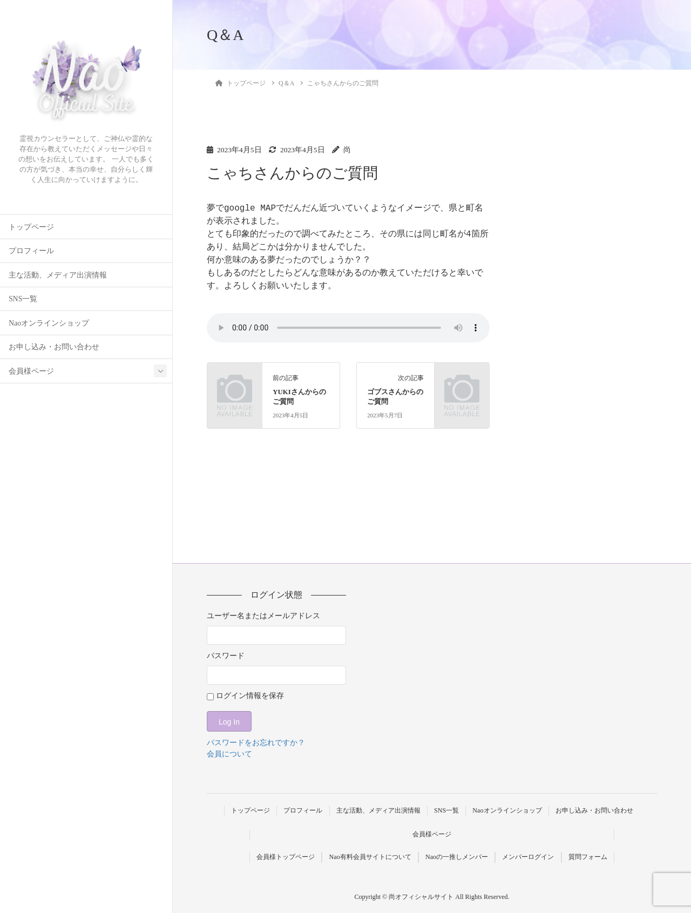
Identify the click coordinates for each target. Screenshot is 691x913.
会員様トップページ (285, 857)
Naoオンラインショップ (49, 323)
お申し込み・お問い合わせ (54, 347)
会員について (229, 754)
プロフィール (31, 251)
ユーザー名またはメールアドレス (263, 616)
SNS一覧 (23, 299)
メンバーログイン (528, 857)
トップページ (31, 227)
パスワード (226, 656)
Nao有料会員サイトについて (370, 857)
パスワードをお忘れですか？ (256, 743)
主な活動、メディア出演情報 (58, 275)
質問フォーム (587, 857)
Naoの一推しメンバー (456, 857)
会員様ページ (31, 371)
